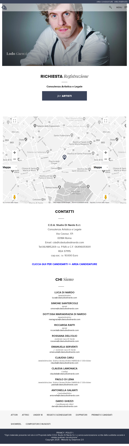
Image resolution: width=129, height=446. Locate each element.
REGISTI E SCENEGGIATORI (59, 417)
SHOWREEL (16, 426)
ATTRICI (25, 417)
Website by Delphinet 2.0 (72, 442)
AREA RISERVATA (121, 2)
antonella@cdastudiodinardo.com (64, 398)
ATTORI (14, 417)
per (64, 98)
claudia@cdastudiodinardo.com (64, 365)
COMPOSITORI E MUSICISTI (38, 426)
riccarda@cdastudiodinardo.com (64, 332)
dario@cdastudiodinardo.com (64, 408)
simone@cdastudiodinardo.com (64, 311)
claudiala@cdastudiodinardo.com (64, 376)
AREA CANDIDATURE (105, 2)
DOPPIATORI (81, 417)
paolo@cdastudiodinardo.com (64, 387)
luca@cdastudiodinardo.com (64, 300)
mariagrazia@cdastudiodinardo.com (64, 322)
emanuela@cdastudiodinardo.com (65, 354)
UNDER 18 (38, 417)
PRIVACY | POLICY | (65, 435)
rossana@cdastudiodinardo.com (64, 343)
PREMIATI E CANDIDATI (102, 417)
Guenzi (14, 55)
